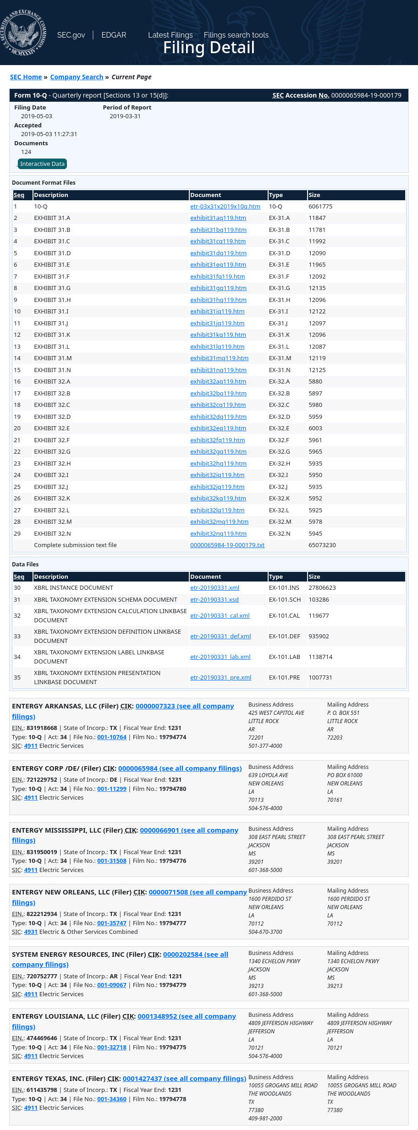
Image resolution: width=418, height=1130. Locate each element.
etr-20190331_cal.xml (220, 615)
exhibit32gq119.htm (218, 451)
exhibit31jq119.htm (217, 323)
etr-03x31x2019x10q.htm (225, 206)
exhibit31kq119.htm (218, 334)
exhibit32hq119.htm (218, 463)
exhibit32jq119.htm (217, 487)
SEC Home (26, 76)
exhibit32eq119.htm (218, 428)
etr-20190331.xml (214, 587)
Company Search (77, 76)
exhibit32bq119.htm (218, 393)
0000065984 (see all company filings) (180, 768)
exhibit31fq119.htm (217, 276)
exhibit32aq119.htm (218, 381)
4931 (31, 931)
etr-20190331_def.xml (220, 636)
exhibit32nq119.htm (218, 533)
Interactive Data (42, 163)
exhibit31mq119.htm (219, 358)
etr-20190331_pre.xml (220, 677)
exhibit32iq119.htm (217, 475)
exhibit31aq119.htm (218, 218)
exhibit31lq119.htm (217, 346)
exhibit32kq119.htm (218, 498)
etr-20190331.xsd (214, 599)
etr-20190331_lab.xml (220, 657)
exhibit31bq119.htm (218, 229)
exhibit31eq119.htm (218, 264)
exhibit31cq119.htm (218, 241)
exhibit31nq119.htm (218, 370)
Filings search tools (236, 35)
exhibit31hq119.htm (218, 300)
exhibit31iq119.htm (217, 311)
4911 (31, 745)
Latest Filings (170, 35)
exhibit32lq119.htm (217, 510)
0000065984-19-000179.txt (227, 545)
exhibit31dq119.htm (218, 253)
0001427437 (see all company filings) (184, 1078)
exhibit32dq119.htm (218, 416)
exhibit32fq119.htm (217, 440)
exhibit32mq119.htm (219, 521)
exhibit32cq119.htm (218, 404)
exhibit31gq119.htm (218, 288)
